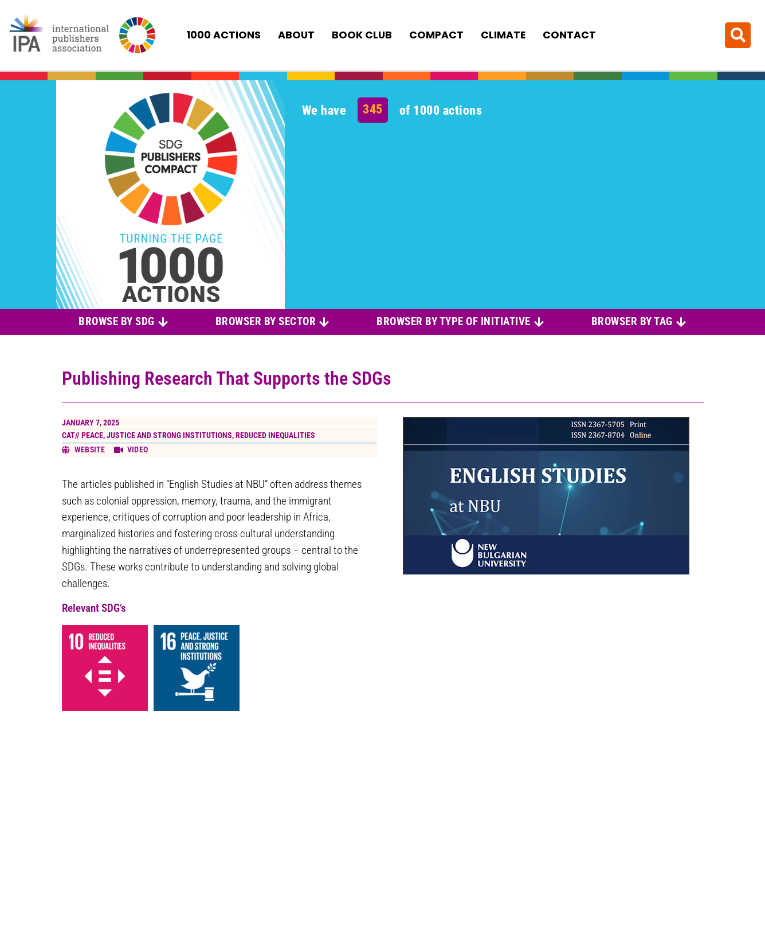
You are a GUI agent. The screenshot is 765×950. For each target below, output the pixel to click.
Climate (503, 35)
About (296, 35)
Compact (436, 35)
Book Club (362, 35)
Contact (569, 35)
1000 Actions (224, 35)
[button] (738, 35)
